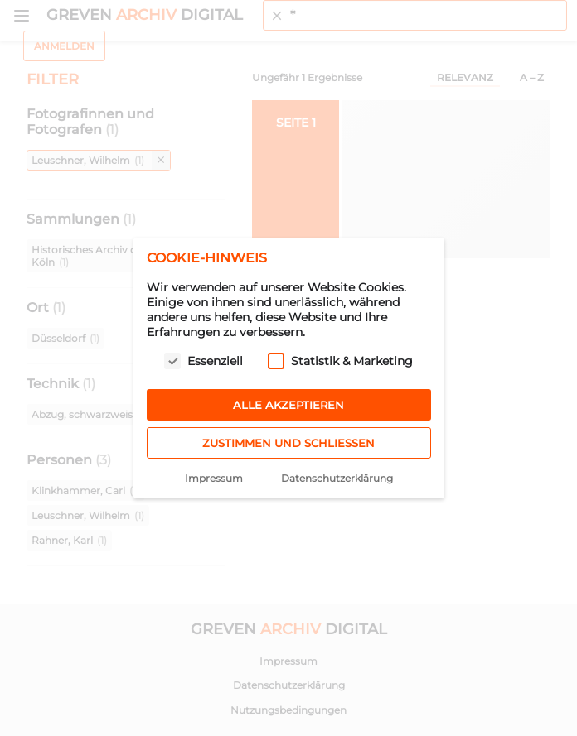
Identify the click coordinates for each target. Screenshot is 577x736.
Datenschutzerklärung (337, 478)
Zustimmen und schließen (288, 443)
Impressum (214, 478)
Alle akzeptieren (288, 404)
